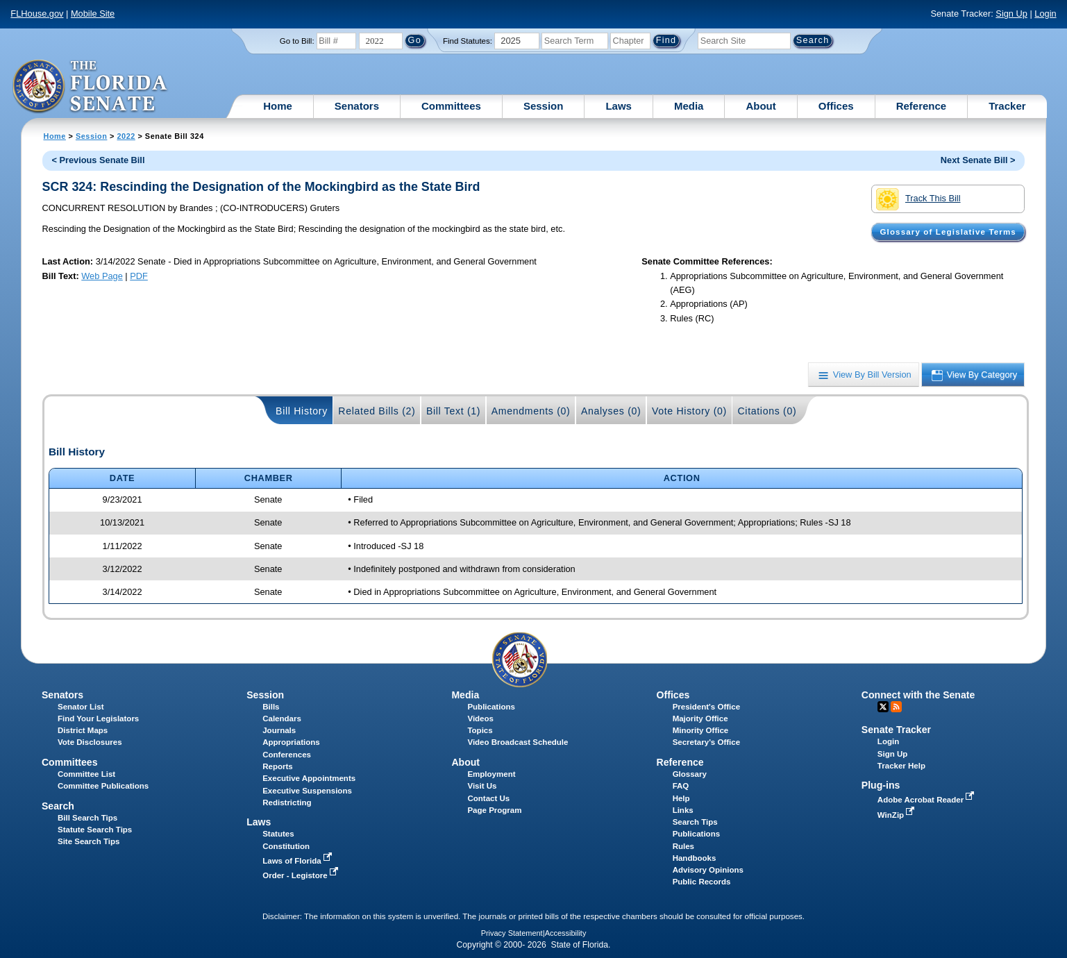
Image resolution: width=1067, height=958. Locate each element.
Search (58, 806)
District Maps (83, 730)
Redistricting (286, 802)
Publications (490, 707)
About (760, 106)
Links (683, 810)
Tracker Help (901, 766)
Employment (491, 774)
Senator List (81, 707)
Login (1045, 13)
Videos (480, 718)
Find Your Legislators (98, 718)
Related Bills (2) (376, 411)
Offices (836, 106)
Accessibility (566, 933)
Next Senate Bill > (978, 160)
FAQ (681, 786)
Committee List (86, 774)
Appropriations (291, 742)
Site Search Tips (88, 841)
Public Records (702, 881)
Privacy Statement (512, 933)
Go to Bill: (297, 41)
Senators (357, 106)
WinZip (897, 815)
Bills (270, 707)
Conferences (286, 754)
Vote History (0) (689, 411)
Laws (618, 106)
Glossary (690, 774)
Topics (479, 730)
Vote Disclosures (90, 742)
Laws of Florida (298, 861)
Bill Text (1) (453, 411)
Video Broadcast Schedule (517, 742)
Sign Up (1011, 13)
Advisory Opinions (708, 870)
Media (689, 106)
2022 (126, 136)
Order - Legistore (301, 875)
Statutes (278, 834)
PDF (139, 276)
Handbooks (694, 858)
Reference (921, 106)
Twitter (883, 706)
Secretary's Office (706, 742)
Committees (451, 106)
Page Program (494, 810)
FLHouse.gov (36, 13)
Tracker (1007, 106)
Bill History (302, 411)
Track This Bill (918, 199)
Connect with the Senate (918, 694)
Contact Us (488, 798)
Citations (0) (766, 411)
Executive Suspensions (307, 791)
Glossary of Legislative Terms (948, 232)
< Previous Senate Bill (97, 160)
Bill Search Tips (87, 818)
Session (543, 106)
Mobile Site (93, 13)
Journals (279, 730)
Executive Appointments (308, 778)
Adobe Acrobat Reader (927, 800)
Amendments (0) (531, 411)
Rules (683, 846)
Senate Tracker (896, 729)
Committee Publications (103, 786)
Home (277, 106)
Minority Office (701, 730)
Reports (277, 766)
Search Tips (695, 822)
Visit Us (481, 786)
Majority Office (700, 718)
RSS (896, 706)
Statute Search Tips (95, 829)
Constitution (286, 846)
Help (681, 798)
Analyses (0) (611, 411)
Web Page (102, 276)
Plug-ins (881, 785)
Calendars (281, 718)
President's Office (706, 707)
